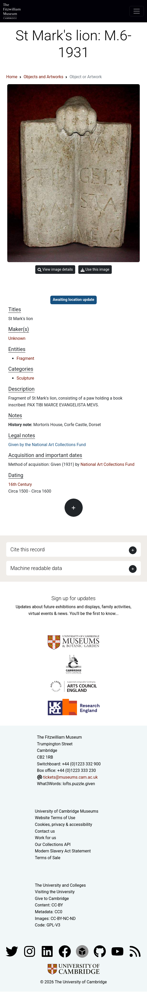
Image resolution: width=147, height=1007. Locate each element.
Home (11, 76)
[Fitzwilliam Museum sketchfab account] (83, 951)
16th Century (20, 484)
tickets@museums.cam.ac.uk (70, 777)
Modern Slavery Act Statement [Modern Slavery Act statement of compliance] (63, 851)
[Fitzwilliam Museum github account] (100, 951)
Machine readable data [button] (36, 568)
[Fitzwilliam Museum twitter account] (12, 951)
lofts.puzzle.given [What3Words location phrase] (79, 783)
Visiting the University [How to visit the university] (55, 891)
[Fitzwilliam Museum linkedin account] (65, 951)
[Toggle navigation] (136, 11)
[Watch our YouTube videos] (118, 951)
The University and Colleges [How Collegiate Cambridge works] (60, 885)
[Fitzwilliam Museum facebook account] (48, 951)
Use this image (95, 269)
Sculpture (25, 378)
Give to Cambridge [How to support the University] (52, 898)
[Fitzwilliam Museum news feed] (135, 951)
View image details (55, 269)
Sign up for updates (73, 598)
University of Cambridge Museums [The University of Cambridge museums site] (67, 811)
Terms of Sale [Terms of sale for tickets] (47, 857)
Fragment (25, 358)
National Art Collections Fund (107, 464)
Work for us (45, 837)
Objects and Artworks (43, 76)
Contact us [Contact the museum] (45, 831)
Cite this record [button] (27, 549)
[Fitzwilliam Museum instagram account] (30, 951)
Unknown (16, 338)
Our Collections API (53, 844)
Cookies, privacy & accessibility (63, 824)
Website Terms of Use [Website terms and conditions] (55, 817)
